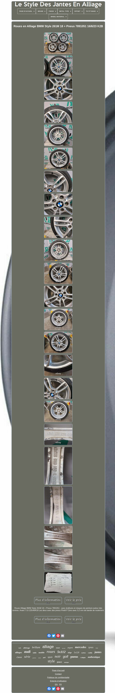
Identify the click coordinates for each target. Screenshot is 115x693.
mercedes (80, 647)
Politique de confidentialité (58, 677)
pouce (59, 662)
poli (44, 657)
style (51, 661)
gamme (34, 657)
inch (20, 648)
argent (70, 648)
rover (58, 648)
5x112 (61, 652)
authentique (94, 657)
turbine (83, 653)
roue (97, 648)
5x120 (76, 652)
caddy (90, 653)
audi (27, 652)
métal (39, 657)
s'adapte (83, 657)
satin (34, 653)
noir (58, 656)
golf (65, 656)
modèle (41, 652)
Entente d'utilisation (58, 681)
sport (50, 657)
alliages (18, 652)
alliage (48, 646)
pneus (74, 656)
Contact (58, 674)
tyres (90, 647)
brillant (36, 647)
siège (70, 652)
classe (19, 657)
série (27, 656)
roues (51, 651)
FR (60, 684)
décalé (63, 648)
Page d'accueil (58, 670)
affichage (26, 648)
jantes (98, 652)
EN (56, 684)
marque (66, 662)
